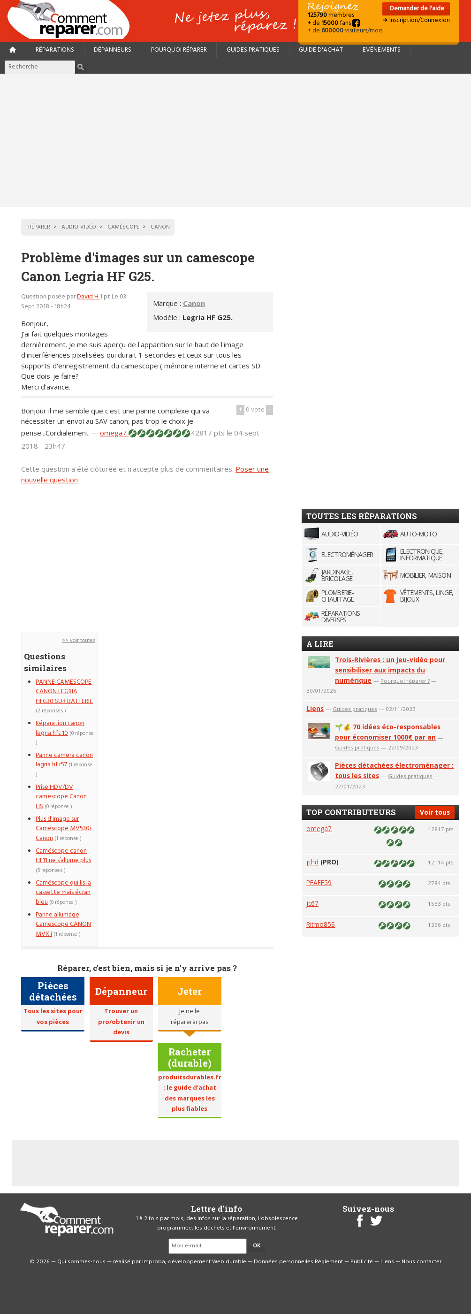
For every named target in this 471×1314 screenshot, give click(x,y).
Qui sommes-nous (81, 1262)
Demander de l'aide (416, 9)
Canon (194, 303)
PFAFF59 (319, 882)
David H (88, 297)
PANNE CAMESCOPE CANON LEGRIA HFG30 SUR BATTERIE (64, 691)
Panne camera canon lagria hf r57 (64, 760)
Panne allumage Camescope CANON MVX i (63, 924)
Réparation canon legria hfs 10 (60, 728)
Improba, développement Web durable (194, 1262)
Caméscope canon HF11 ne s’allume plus (63, 855)
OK (256, 1246)
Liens (315, 708)
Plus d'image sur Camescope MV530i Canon (63, 828)
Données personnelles (283, 1262)
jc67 (312, 903)
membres (331, 15)
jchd (312, 861)
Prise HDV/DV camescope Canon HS (61, 796)
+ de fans (334, 23)
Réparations (55, 50)
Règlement (329, 1262)
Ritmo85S (320, 924)
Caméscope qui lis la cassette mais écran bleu (63, 892)
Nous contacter (421, 1262)
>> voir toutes (78, 640)
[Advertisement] (235, 140)
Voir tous (435, 812)
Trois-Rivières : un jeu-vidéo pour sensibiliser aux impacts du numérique (390, 670)
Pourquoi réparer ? (405, 680)
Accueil (72, 19)
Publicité (361, 1262)
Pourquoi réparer (179, 50)
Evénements (382, 50)
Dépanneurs (112, 50)
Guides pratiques (253, 50)
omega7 (114, 432)
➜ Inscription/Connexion (416, 20)
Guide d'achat (321, 50)
